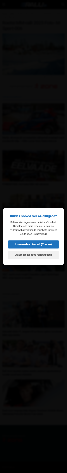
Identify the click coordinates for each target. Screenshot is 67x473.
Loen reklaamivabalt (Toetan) (33, 244)
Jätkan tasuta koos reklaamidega (33, 254)
